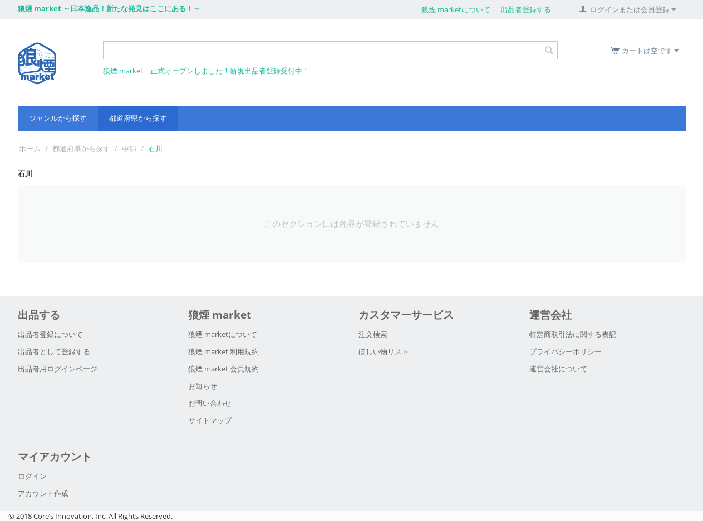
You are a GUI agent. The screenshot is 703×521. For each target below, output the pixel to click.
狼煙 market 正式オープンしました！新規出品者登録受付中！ (206, 71)
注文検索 (372, 334)
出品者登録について (50, 334)
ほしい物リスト (383, 351)
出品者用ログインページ (57, 369)
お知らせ (202, 386)
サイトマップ (210, 420)
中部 (129, 148)
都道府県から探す (138, 118)
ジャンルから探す (58, 118)
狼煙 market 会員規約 (223, 369)
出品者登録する (525, 9)
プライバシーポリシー (565, 351)
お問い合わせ (210, 403)
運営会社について (558, 369)
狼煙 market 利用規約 (223, 351)
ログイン (32, 476)
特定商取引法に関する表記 (572, 334)
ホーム (30, 148)
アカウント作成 (43, 493)
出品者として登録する (54, 351)
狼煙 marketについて (455, 9)
